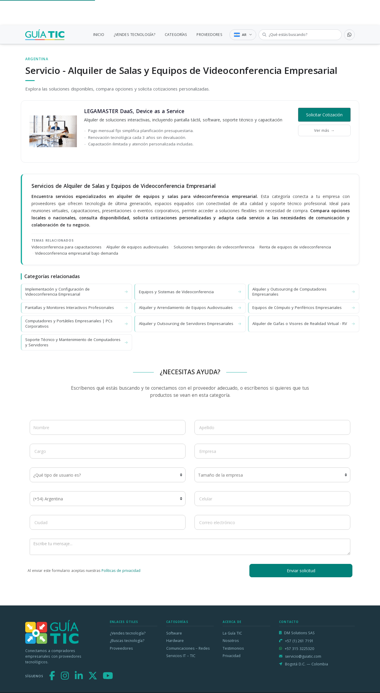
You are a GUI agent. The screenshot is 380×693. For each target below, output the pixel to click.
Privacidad (231, 655)
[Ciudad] (108, 522)
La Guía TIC (232, 633)
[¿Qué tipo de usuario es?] (108, 474)
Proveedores (121, 648)
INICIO (98, 34)
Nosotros (231, 640)
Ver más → (324, 130)
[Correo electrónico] (272, 522)
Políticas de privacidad (121, 570)
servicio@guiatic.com (303, 656)
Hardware (175, 640)
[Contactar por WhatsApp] (349, 34)
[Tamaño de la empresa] (272, 474)
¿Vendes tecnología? (127, 633)
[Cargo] (108, 451)
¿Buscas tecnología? (127, 640)
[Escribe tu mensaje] (190, 547)
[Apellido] (272, 427)
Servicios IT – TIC (180, 655)
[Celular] (272, 498)
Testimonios (233, 648)
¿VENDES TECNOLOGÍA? (134, 34)
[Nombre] (108, 427)
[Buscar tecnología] (300, 34)
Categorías (177, 622)
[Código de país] (108, 498)
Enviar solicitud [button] (301, 570)
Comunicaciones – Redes (188, 648)
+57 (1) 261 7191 (299, 640)
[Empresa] (272, 451)
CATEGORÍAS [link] (176, 34)
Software (174, 633)
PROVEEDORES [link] (209, 34)
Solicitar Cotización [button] (324, 115)
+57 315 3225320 (299, 648)
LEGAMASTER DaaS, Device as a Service (134, 111)
